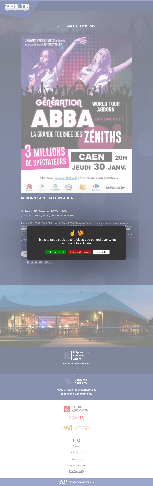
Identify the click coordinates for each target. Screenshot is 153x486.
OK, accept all (55, 252)
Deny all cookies (79, 252)
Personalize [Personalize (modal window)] (101, 252)
